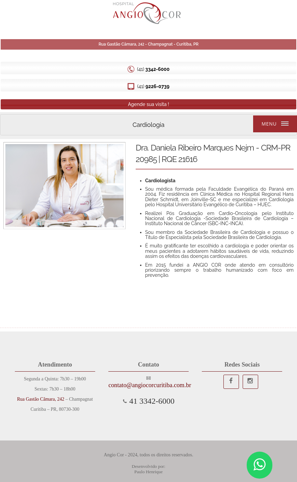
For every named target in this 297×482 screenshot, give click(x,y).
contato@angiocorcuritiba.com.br (148, 385)
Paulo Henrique (148, 471)
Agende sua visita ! (148, 104)
